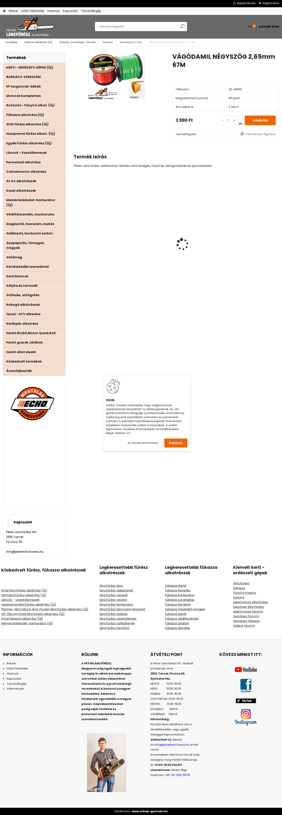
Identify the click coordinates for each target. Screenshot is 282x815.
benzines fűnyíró (246, 616)
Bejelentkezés (246, 3)
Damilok (108, 42)
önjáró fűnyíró (244, 625)
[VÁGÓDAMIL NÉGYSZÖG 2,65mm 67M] (116, 75)
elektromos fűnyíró (248, 611)
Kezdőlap (11, 42)
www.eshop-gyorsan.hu (150, 811)
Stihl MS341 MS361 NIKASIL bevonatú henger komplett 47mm (149, 242)
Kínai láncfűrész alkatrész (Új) (24, 590)
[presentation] (76, 237)
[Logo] (30, 26)
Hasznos (53, 11)
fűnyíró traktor (244, 593)
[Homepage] (4, 11)
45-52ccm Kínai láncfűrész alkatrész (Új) (33, 614)
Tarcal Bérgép (91, 11)
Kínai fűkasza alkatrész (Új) (22, 618)
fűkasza (239, 588)
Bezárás (176, 443)
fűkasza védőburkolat (182, 618)
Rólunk (13, 11)
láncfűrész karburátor (116, 604)
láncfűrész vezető (113, 600)
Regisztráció (271, 3)
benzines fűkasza (246, 621)
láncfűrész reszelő (113, 595)
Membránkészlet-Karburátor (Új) (27, 623)
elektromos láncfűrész (250, 602)
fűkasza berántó (178, 604)
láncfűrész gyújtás (113, 614)
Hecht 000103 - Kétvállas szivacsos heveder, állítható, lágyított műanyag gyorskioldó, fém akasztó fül (202, 260)
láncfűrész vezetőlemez (117, 618)
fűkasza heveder (178, 590)
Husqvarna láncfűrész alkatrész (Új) (28, 604)
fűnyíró (238, 597)
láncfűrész (241, 583)
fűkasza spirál (175, 614)
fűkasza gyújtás (177, 623)
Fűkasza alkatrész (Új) (38, 42)
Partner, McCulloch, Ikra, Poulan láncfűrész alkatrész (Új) (44, 609)
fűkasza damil (175, 585)
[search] (182, 28)
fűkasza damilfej (177, 628)
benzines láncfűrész (248, 607)
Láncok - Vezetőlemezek (20, 600)
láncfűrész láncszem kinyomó (122, 609)
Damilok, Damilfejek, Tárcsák (77, 42)
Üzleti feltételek (32, 11)
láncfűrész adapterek (116, 590)
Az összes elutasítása (142, 443)
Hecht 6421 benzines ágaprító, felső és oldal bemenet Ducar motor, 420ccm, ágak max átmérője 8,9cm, (94, 232)
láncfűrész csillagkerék (117, 623)
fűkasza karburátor (180, 595)
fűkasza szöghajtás (179, 600)
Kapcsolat (70, 11)
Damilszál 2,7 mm (131, 42)
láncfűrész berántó (114, 628)
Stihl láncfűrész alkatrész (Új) (23, 595)
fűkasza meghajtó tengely (185, 609)
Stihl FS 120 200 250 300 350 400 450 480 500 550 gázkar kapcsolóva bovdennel (253, 231)
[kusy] (228, 120)
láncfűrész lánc (111, 585)
